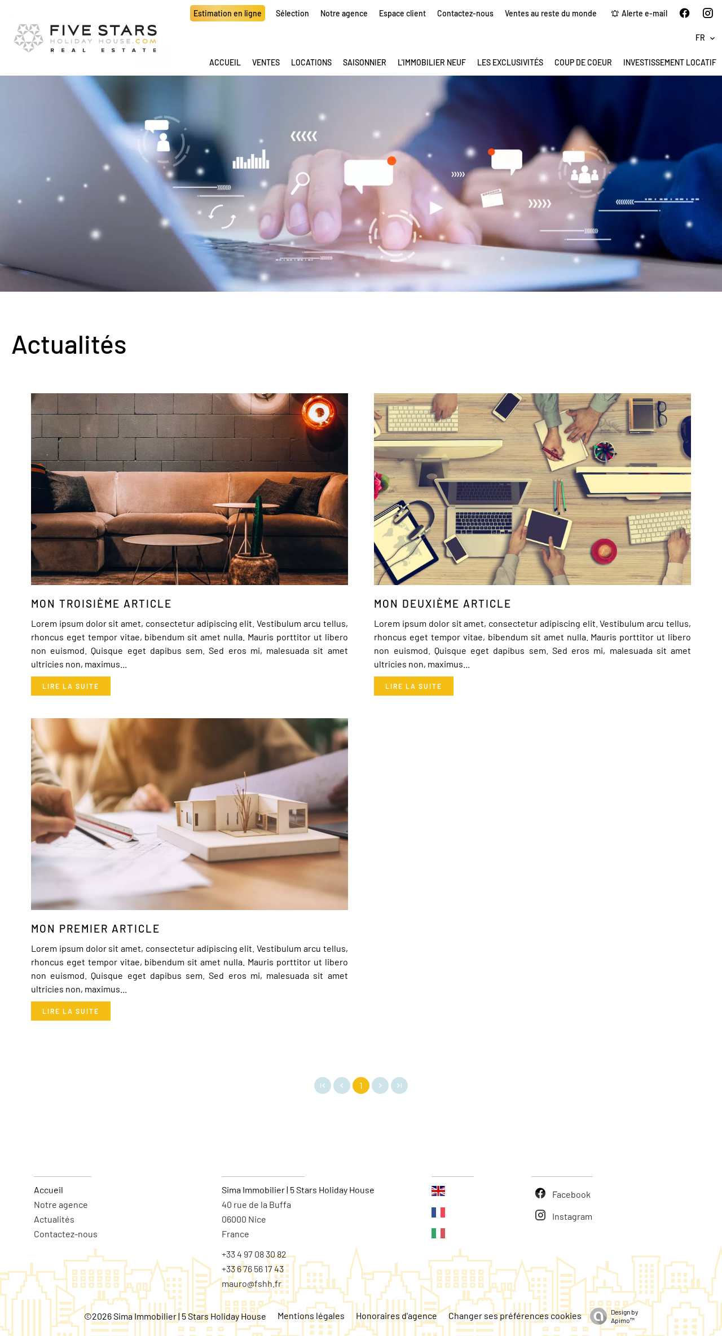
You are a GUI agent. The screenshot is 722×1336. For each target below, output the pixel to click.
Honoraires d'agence (396, 1315)
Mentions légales (311, 1315)
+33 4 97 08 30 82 (254, 1254)
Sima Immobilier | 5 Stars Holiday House (298, 1189)
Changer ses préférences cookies (515, 1315)
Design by (611, 1316)
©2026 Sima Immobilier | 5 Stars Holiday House (175, 1316)
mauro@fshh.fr (251, 1283)
